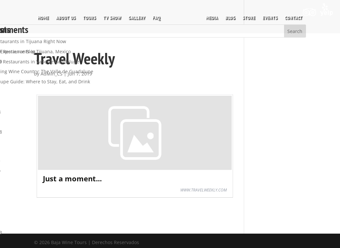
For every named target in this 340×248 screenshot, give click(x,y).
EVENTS (268, 16)
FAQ (158, 16)
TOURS (91, 16)
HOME (45, 16)
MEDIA (210, 16)
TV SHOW (114, 16)
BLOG (228, 16)
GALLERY (138, 16)
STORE (247, 16)
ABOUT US (68, 16)
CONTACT (291, 16)
